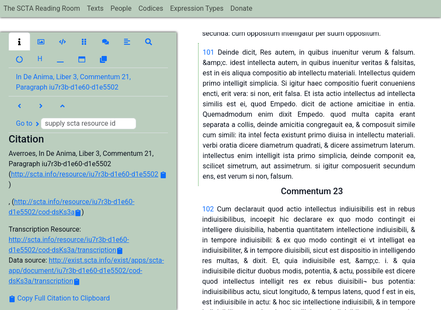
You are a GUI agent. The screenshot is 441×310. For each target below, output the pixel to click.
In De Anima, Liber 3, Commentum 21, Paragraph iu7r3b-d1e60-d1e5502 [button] (73, 82)
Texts (95, 8)
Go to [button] (76, 123)
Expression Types (197, 8)
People (120, 8)
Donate (241, 8)
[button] (19, 41)
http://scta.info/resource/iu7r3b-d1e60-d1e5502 (84, 174)
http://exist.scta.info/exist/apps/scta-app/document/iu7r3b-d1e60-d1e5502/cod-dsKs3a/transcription (86, 270)
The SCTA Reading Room (41, 8)
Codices (150, 8)
